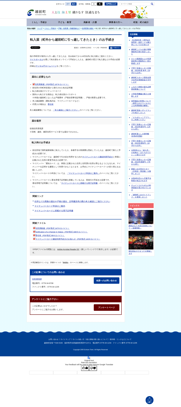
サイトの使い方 (78, 340)
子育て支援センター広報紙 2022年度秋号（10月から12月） (141, 143)
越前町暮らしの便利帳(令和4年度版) (140, 135)
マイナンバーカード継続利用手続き (97, 157)
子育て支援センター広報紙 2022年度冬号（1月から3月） (141, 127)
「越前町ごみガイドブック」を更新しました (141, 196)
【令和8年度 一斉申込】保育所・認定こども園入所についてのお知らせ (141, 42)
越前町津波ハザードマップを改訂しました (141, 112)
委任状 (50, 105)
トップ (39, 29)
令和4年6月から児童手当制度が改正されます (141, 180)
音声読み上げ (111, 4)
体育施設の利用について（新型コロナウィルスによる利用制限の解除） (141, 103)
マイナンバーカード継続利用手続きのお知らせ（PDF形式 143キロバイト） (66, 239)
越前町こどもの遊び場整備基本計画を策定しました (141, 52)
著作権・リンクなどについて (120, 340)
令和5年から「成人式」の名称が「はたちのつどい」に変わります (141, 153)
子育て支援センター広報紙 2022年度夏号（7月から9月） (141, 162)
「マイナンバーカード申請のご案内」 (83, 174)
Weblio (65, 263)
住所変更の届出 (88, 29)
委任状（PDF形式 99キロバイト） (49, 236)
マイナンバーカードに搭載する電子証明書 (79, 183)
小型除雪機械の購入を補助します (141, 95)
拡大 (74, 4)
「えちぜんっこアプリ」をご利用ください (141, 119)
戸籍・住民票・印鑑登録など (69, 29)
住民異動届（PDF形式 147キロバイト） (50, 85)
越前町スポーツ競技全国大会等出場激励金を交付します (141, 80)
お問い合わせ (53, 340)
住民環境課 (37, 279)
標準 (68, 4)
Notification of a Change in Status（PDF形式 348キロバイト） (60, 232)
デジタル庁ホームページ (46, 66)
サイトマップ (65, 340)
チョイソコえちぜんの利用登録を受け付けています (141, 188)
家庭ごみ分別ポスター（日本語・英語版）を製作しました (141, 171)
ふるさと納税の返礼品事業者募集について (141, 88)
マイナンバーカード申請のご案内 (49, 206)
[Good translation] (85, 368)
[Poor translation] (93, 368)
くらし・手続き (50, 29)
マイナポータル (36, 60)
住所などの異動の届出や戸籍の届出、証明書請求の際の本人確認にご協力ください (72, 202)
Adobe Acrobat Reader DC (68, 250)
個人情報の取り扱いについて (97, 340)
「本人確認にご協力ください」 (66, 110)
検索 (152, 4)
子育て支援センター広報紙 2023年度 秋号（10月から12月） (141, 70)
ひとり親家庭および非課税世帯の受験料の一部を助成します (141, 61)
